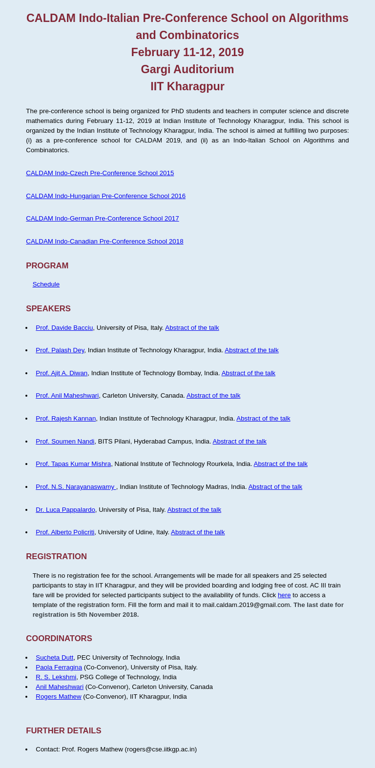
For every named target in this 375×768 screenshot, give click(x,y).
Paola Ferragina (59, 667)
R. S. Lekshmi (56, 677)
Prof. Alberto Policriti (65, 532)
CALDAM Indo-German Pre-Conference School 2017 (102, 218)
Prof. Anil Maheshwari (67, 395)
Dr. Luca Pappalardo (65, 509)
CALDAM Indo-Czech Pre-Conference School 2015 (100, 173)
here (284, 595)
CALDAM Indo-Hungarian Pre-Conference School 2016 (106, 196)
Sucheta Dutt (54, 657)
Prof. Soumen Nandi (65, 441)
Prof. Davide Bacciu (64, 327)
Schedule (46, 284)
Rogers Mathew (58, 696)
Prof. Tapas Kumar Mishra (73, 463)
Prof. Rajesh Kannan (66, 418)
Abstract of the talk (192, 327)
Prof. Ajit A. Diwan (61, 373)
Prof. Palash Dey (60, 350)
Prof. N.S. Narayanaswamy (76, 486)
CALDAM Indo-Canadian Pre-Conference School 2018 (104, 241)
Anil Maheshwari (59, 686)
